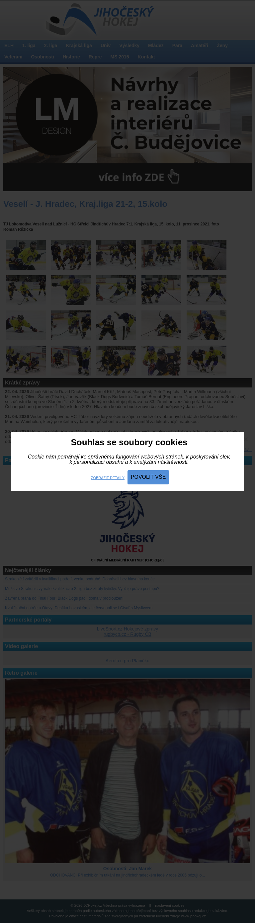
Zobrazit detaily (108, 478)
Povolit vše (148, 477)
